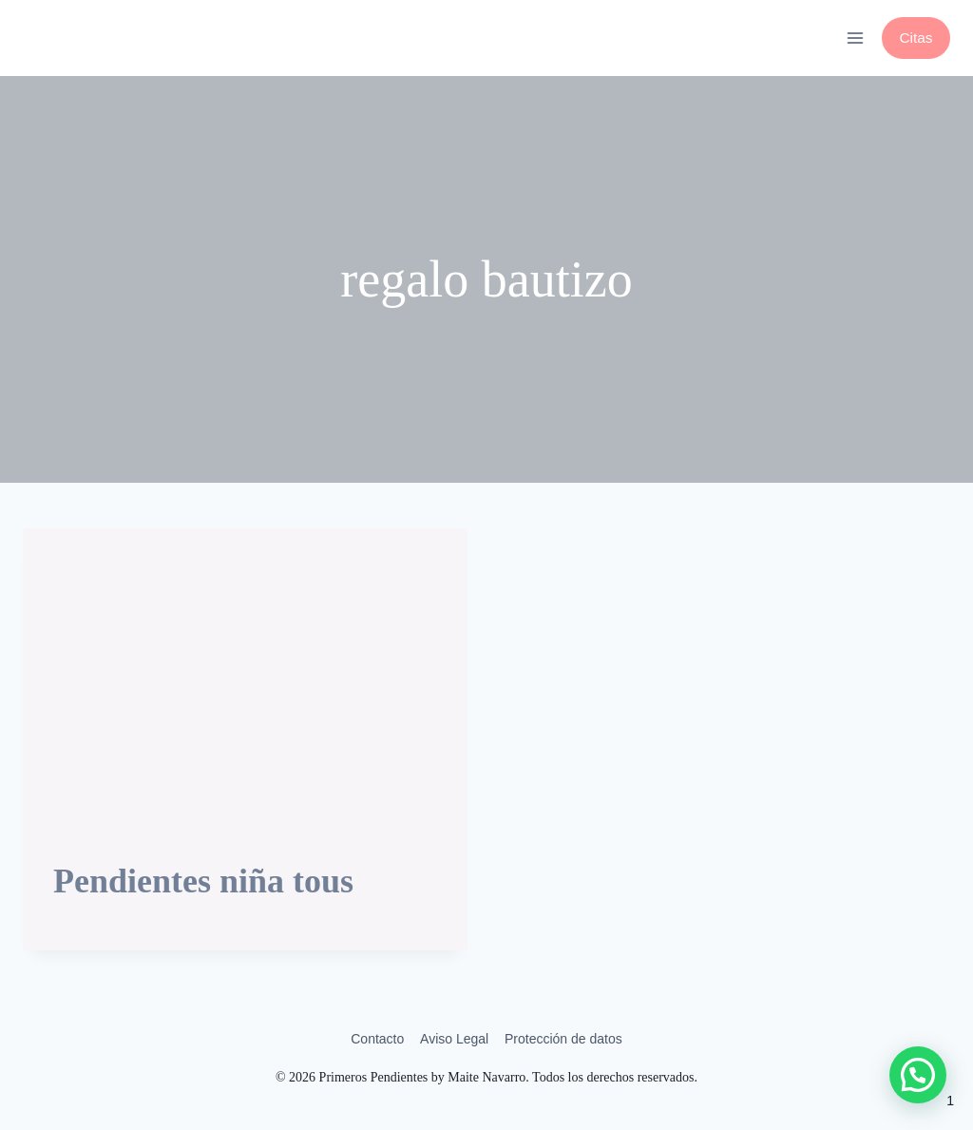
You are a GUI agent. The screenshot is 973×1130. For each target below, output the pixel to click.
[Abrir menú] (854, 37)
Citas (915, 37)
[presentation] (245, 676)
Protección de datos (563, 1038)
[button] (917, 1074)
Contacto (377, 1038)
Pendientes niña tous (203, 881)
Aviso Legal (454, 1038)
